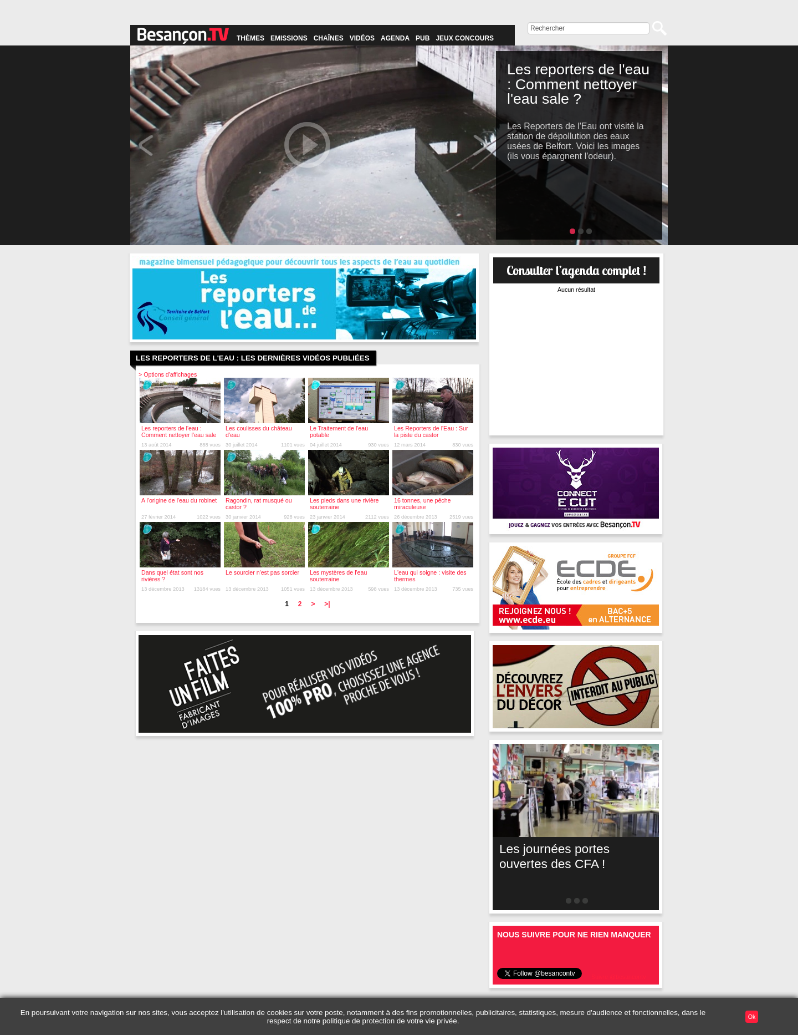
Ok (752, 1016)
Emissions (289, 38)
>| (327, 604)
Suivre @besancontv (618, 976)
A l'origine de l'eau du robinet (179, 500)
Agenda (395, 38)
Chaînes (329, 38)
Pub (422, 38)
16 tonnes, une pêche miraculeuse (422, 503)
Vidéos (362, 38)
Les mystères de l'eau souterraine (338, 575)
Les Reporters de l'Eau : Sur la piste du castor (431, 431)
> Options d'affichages (168, 374)
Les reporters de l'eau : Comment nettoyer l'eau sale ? (178, 435)
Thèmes (250, 38)
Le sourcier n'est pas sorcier (262, 572)
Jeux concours (465, 38)
